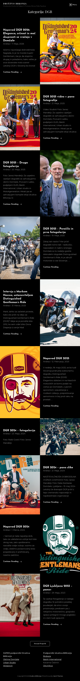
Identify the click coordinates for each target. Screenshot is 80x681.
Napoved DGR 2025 (56, 358)
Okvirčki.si (48, 666)
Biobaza (47, 656)
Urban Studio (9, 662)
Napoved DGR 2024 (16, 526)
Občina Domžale (11, 659)
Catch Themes (58, 676)
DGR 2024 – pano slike (58, 467)
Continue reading (12, 72)
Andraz (6, 44)
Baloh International (52, 659)
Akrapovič (8, 666)
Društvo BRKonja (15, 3)
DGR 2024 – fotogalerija (19, 430)
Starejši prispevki (40, 643)
